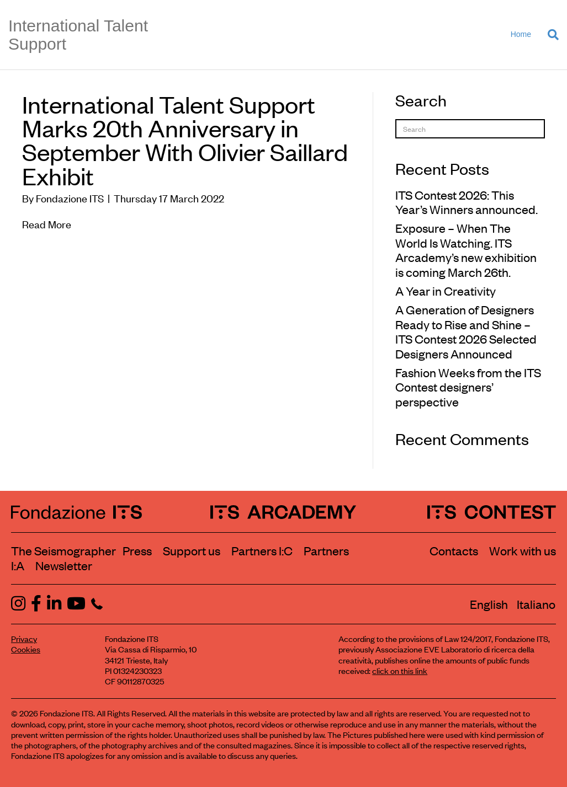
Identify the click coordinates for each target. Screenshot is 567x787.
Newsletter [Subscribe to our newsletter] (63, 565)
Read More (46, 224)
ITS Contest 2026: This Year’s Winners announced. (466, 202)
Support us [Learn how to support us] (191, 550)
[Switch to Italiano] (536, 604)
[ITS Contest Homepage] (491, 511)
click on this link (399, 670)
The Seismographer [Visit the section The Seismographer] (63, 550)
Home (521, 34)
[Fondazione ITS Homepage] (76, 511)
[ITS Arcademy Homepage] (283, 511)
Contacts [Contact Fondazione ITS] (454, 550)
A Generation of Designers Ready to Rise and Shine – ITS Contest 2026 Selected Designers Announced (466, 331)
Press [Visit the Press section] (137, 550)
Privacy (24, 638)
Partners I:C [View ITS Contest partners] (262, 550)
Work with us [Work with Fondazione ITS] (522, 550)
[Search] (549, 34)
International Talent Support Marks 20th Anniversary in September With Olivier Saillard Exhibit (185, 139)
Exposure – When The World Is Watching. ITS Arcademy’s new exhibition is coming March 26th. (466, 249)
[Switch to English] (489, 604)
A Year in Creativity (445, 290)
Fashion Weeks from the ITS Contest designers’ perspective (468, 387)
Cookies (25, 649)
